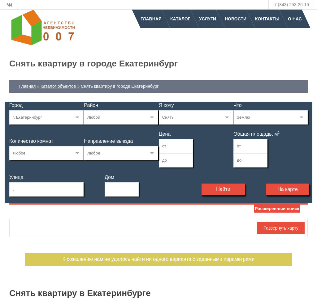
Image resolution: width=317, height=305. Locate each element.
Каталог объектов (58, 86)
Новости (235, 18)
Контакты (267, 18)
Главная (151, 18)
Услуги (207, 18)
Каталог (180, 18)
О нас (295, 18)
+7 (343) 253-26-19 (290, 4)
